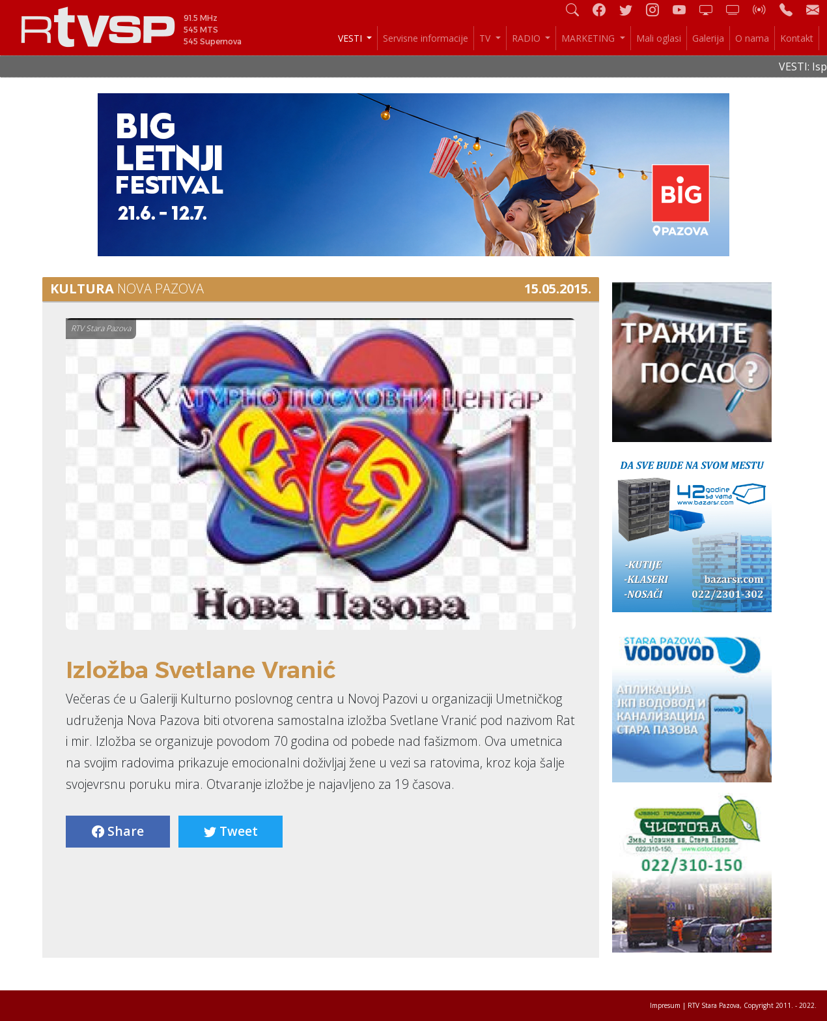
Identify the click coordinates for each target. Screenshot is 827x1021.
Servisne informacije (425, 38)
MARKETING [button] (589, 38)
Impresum (665, 1005)
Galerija (708, 38)
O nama (752, 38)
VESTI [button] (351, 38)
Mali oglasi (658, 38)
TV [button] (486, 38)
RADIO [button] (527, 38)
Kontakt (796, 38)
